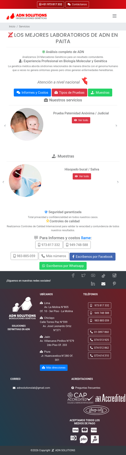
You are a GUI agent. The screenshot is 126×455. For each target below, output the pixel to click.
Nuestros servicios (65, 100)
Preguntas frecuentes (87, 387)
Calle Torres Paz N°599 (53, 322)
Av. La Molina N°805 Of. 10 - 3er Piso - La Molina (56, 309)
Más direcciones (53, 367)
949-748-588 (77, 245)
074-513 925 (99, 339)
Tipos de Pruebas (69, 93)
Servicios (24, 26)
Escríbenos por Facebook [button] (92, 257)
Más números (54, 256)
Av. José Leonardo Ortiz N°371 (57, 328)
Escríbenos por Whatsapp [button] (63, 266)
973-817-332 (49, 245)
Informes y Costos (32, 93)
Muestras (100, 93)
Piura (47, 351)
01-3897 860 (99, 332)
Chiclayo (49, 317)
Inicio (12, 26)
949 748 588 (99, 313)
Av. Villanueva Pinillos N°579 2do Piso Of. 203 (57, 343)
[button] (5, 126)
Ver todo (81, 120)
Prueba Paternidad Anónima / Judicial (81, 113)
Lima (47, 303)
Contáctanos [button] (77, 4)
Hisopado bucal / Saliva (82, 169)
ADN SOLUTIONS (65, 450)
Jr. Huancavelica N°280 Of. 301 (57, 357)
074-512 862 (99, 347)
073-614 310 (99, 355)
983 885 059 (99, 320)
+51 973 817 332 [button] (50, 4)
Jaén (47, 337)
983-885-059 (24, 256)
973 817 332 (99, 305)
